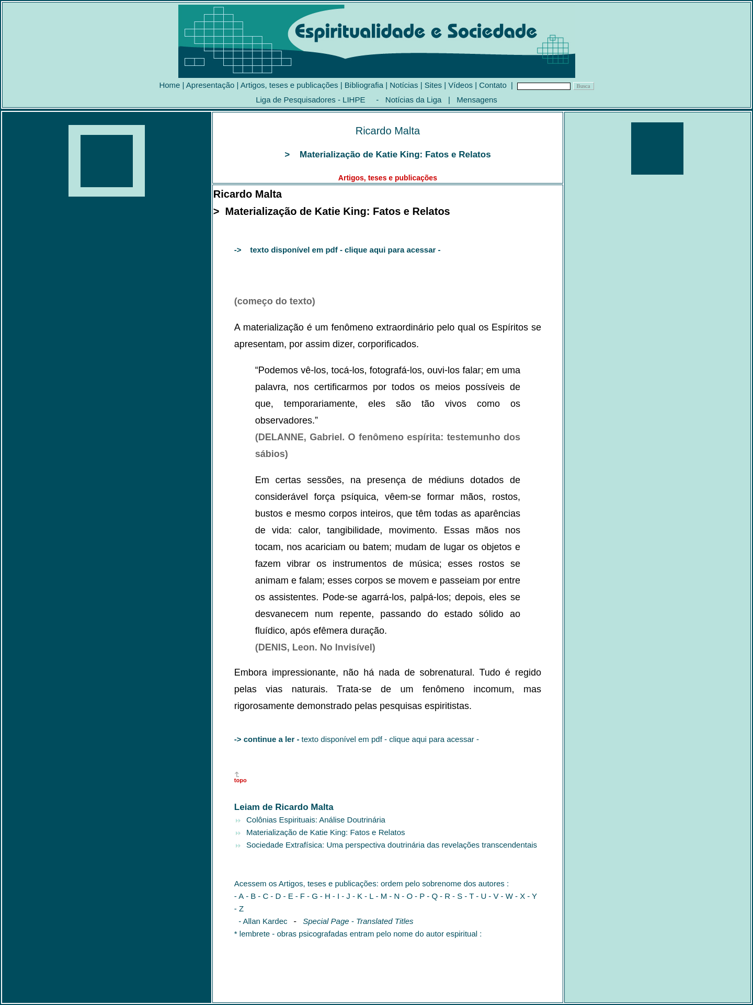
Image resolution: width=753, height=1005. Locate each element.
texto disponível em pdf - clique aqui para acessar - (356, 739)
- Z (239, 908)
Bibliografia (364, 85)
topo (240, 780)
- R (445, 896)
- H (325, 896)
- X (520, 896)
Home (169, 85)
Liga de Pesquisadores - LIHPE (310, 99)
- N (394, 896)
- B (251, 896)
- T (469, 896)
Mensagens (477, 99)
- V (493, 896)
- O (407, 896)
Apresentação (210, 85)
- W (508, 896)
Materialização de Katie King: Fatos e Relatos (324, 832)
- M (381, 896)
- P (420, 896)
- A (239, 896)
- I (336, 896)
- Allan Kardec (261, 921)
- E (288, 896)
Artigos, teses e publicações (289, 85)
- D (276, 896)
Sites (433, 85)
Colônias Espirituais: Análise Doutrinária (314, 819)
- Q (432, 896)
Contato (493, 85)
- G (312, 896)
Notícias (404, 85)
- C (263, 896)
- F (300, 896)
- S (457, 896)
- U (481, 896)
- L (369, 896)
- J (345, 896)
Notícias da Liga (413, 99)
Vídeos (460, 85)
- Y (532, 896)
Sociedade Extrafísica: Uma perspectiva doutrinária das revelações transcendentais (390, 844)
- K (357, 896)
